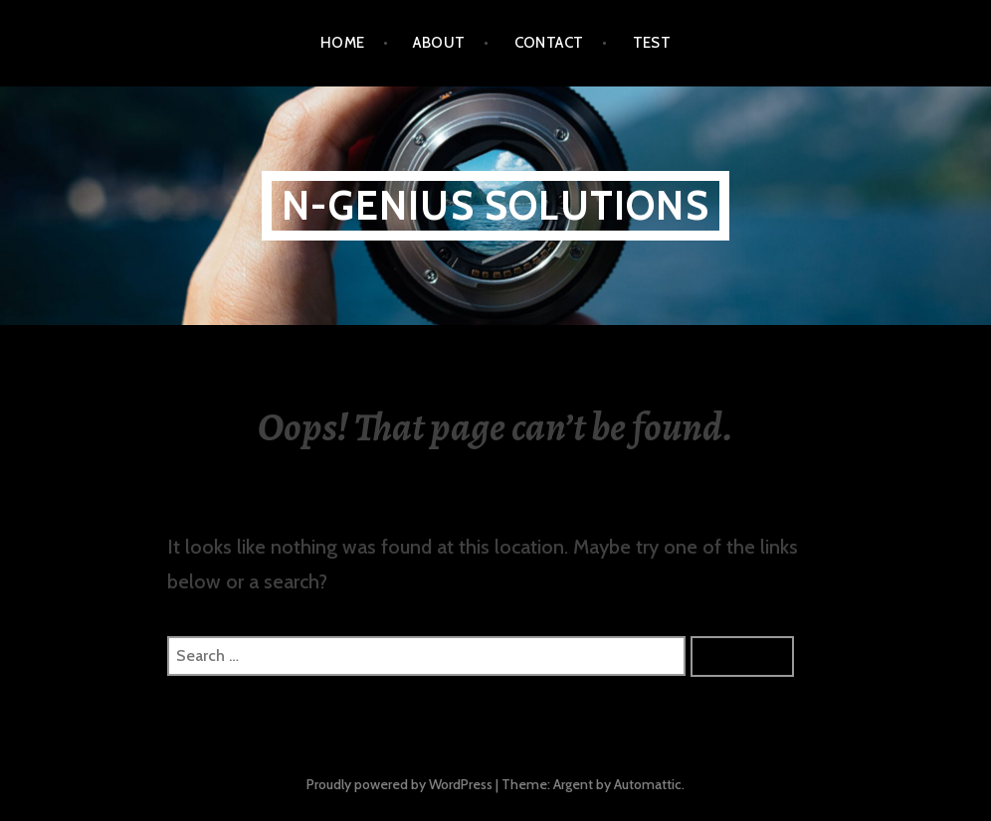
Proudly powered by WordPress (399, 784)
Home (342, 43)
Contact (549, 43)
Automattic (648, 784)
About (439, 43)
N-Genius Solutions (495, 205)
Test (652, 43)
